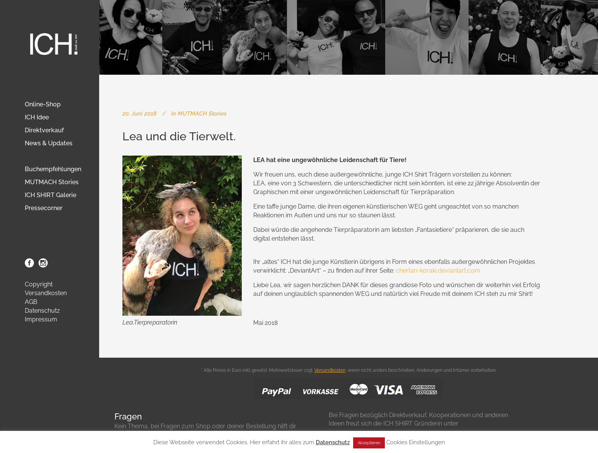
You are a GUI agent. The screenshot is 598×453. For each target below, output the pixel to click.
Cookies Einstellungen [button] (415, 442)
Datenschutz (42, 310)
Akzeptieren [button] (369, 442)
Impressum (41, 319)
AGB (31, 301)
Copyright (39, 284)
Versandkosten (46, 293)
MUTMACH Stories (202, 113)
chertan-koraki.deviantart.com (438, 270)
